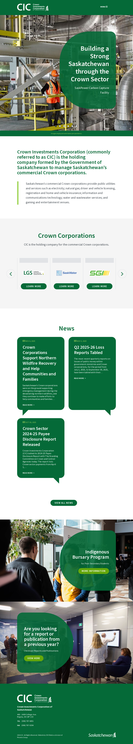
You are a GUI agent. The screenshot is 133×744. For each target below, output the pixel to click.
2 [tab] (60, 126)
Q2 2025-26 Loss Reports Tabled (89, 349)
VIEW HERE (33, 658)
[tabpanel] (66, 73)
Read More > (28, 405)
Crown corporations (64, 172)
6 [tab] (76, 126)
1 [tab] (56, 126)
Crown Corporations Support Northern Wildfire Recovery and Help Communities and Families (39, 363)
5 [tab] (72, 126)
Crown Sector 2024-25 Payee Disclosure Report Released (39, 436)
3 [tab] (64, 126)
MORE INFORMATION (94, 570)
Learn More (33, 286)
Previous (10, 273)
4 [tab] (68, 126)
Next (122, 273)
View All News (64, 502)
